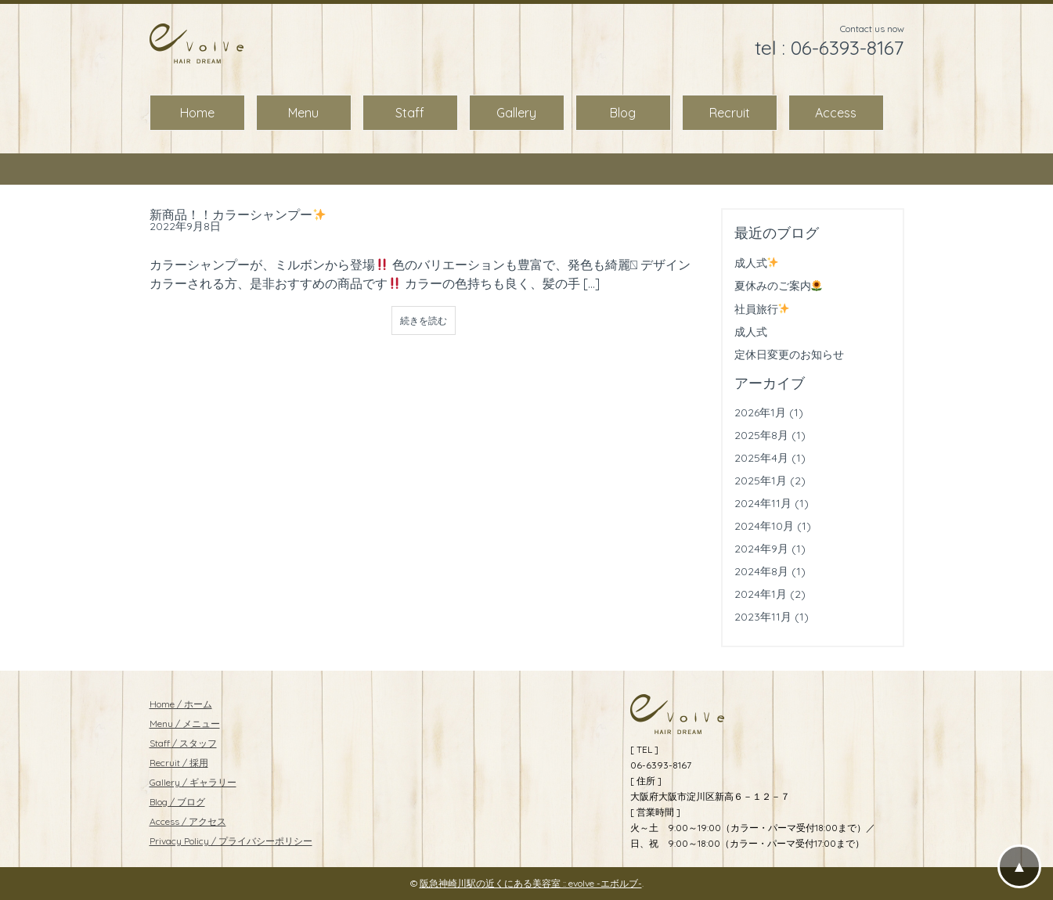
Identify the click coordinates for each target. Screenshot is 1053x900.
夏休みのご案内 (778, 286)
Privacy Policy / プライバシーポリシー (231, 841)
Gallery (516, 113)
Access (835, 113)
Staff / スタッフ (183, 743)
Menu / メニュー (185, 723)
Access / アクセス (188, 821)
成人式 (756, 263)
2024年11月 (763, 503)
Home (197, 113)
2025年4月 (761, 458)
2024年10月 (764, 526)
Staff (409, 113)
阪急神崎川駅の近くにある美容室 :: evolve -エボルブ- (531, 883)
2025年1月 (760, 480)
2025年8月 (761, 435)
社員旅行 (762, 309)
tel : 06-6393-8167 (829, 47)
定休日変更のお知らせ (789, 354)
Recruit (729, 113)
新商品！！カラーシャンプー (238, 214)
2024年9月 (761, 549)
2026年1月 (760, 412)
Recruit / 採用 (179, 763)
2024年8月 (761, 571)
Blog (623, 113)
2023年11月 (763, 617)
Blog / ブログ (177, 802)
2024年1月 (760, 594)
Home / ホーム (181, 704)
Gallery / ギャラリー (193, 782)
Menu (303, 113)
